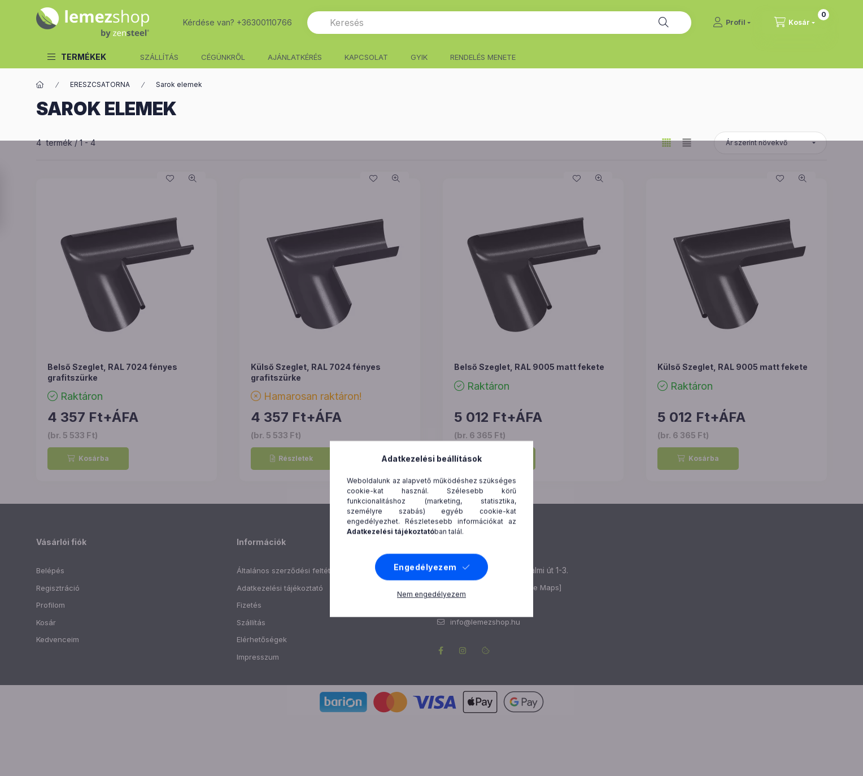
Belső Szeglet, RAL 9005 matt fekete (529, 367)
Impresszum (258, 656)
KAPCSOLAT (366, 57)
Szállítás (251, 622)
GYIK (419, 57)
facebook (440, 650)
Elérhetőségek (262, 639)
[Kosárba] (88, 458)
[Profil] (731, 22)
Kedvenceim (57, 639)
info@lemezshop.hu (485, 621)
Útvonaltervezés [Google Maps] (505, 587)
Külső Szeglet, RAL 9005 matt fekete (732, 367)
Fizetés (249, 604)
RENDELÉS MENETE (483, 57)
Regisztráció (58, 587)
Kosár (46, 622)
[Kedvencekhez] (170, 178)
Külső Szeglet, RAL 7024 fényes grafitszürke (316, 372)
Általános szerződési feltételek (291, 570)
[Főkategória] (40, 85)
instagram (463, 650)
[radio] (686, 142)
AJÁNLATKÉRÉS (295, 57)
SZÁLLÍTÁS (159, 57)
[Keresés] (663, 22)
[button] (76, 56)
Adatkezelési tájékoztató (280, 587)
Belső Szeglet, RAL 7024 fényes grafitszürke (112, 372)
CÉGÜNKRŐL (223, 57)
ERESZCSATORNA (100, 84)
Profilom (50, 604)
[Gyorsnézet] (192, 178)
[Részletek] (291, 458)
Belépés (50, 570)
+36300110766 (476, 604)
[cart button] (794, 22)
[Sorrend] (770, 143)
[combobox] (499, 22)
